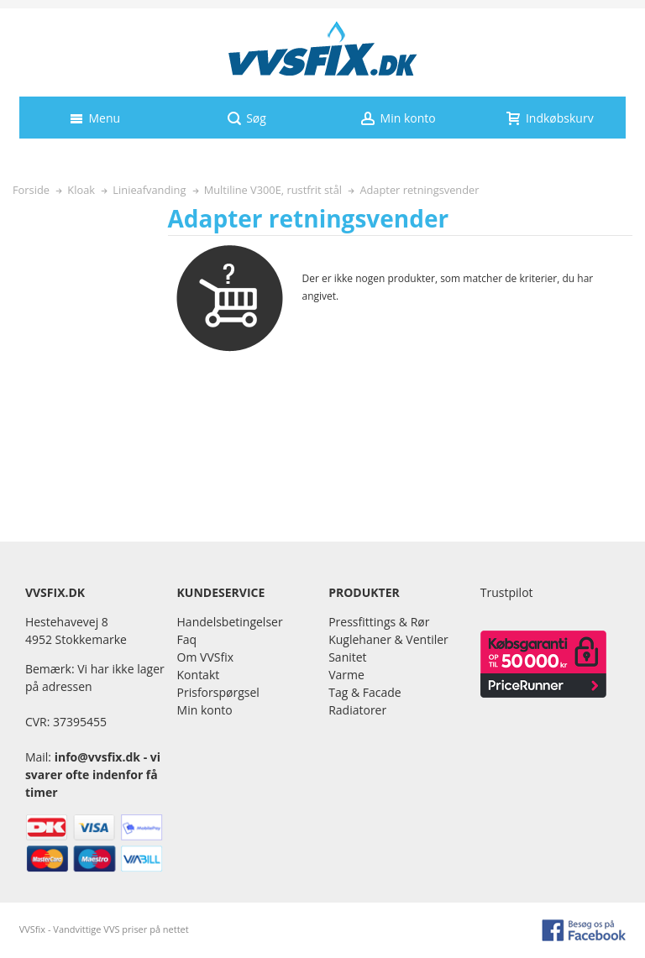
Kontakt (198, 675)
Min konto (205, 710)
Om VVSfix (205, 657)
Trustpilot (506, 592)
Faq (187, 639)
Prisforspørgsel (218, 692)
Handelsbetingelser (230, 622)
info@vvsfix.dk (97, 757)
